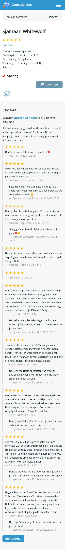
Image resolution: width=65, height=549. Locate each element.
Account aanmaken (17, 16)
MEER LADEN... (13, 538)
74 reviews (7, 45)
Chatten (49, 84)
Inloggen (53, 16)
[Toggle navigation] (59, 5)
